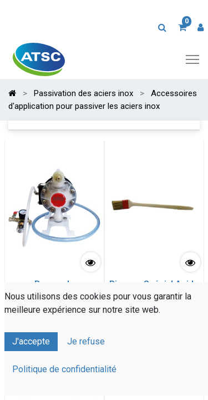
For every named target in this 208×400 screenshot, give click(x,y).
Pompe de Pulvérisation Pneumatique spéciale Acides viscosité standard (54, 296)
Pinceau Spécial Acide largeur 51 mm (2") (154, 289)
